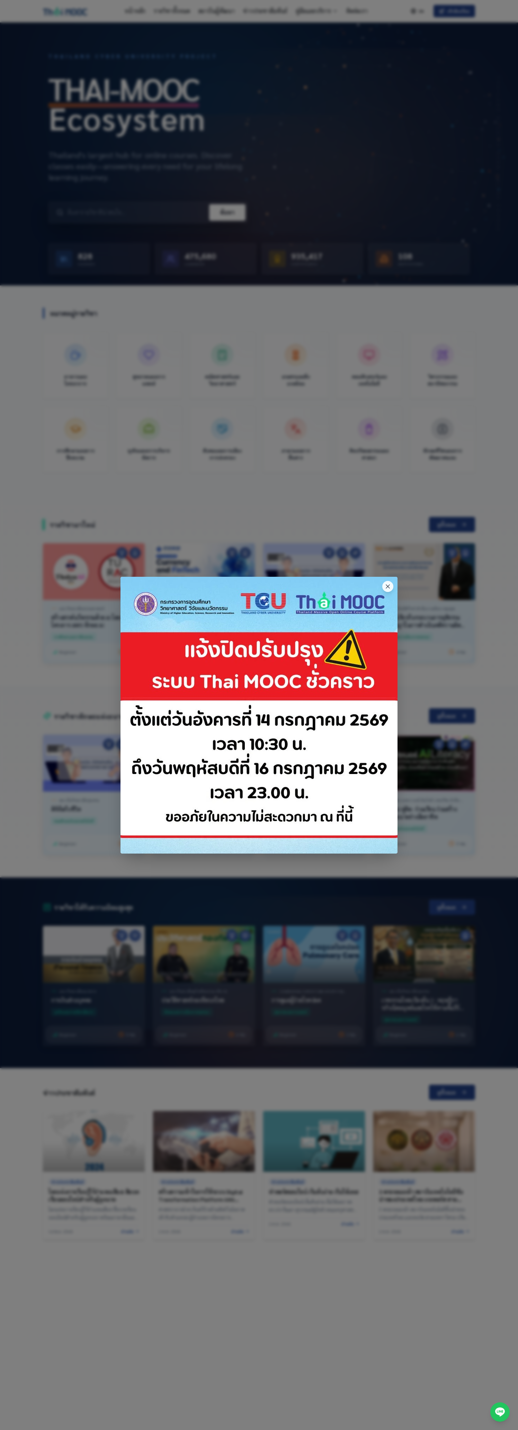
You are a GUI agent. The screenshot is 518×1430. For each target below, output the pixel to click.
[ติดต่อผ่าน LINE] (500, 1412)
